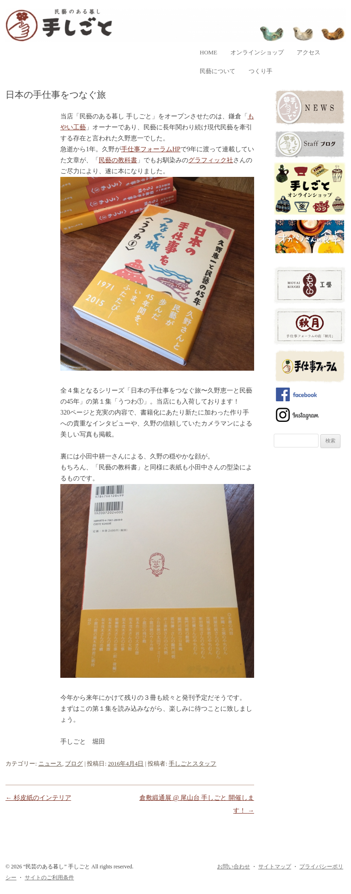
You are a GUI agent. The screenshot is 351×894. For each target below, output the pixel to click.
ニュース (50, 763)
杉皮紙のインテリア (38, 797)
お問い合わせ (233, 866)
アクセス (308, 52)
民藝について (217, 71)
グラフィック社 (210, 160)
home (208, 52)
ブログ (74, 763)
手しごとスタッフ (192, 763)
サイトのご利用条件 (49, 877)
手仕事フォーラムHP (151, 149)
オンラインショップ (257, 52)
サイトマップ (274, 866)
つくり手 (260, 71)
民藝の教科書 (118, 160)
